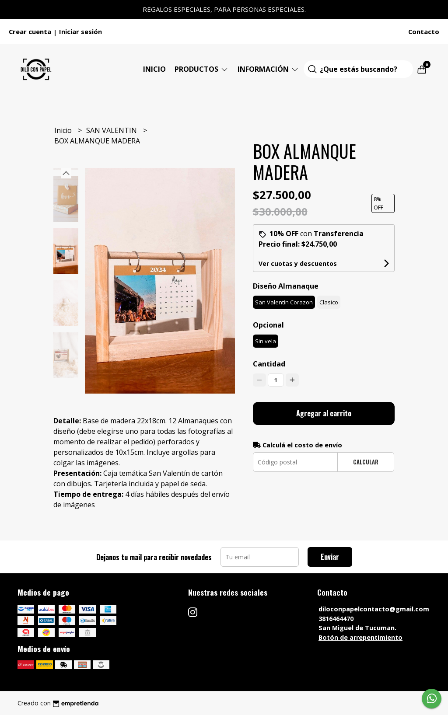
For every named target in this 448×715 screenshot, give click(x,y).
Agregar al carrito (323, 413)
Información (268, 69)
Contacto (423, 31)
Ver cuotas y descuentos (298, 263)
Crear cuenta (30, 31)
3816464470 (336, 618)
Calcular (365, 462)
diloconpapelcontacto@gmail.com (373, 609)
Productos (202, 69)
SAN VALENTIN (112, 130)
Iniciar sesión (80, 31)
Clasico (328, 302)
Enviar (330, 556)
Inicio (154, 69)
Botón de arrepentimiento (360, 637)
